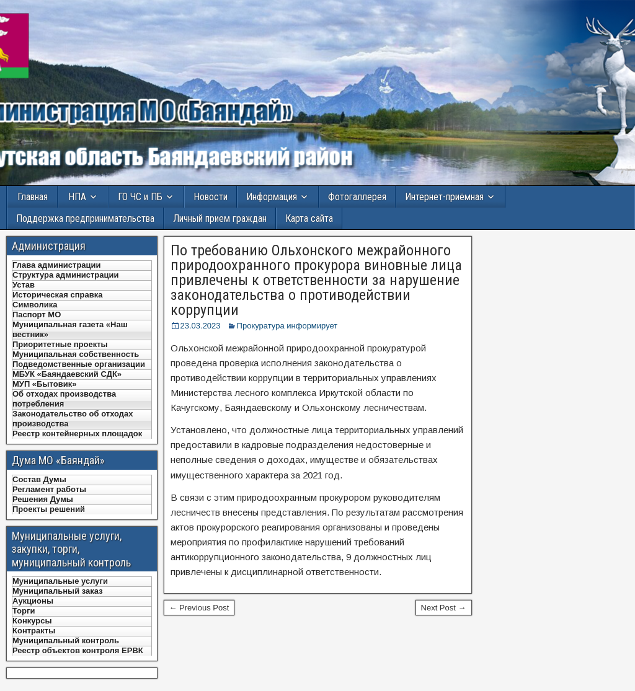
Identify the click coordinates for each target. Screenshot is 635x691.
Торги (23, 610)
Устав (23, 284)
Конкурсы (32, 620)
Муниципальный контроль (65, 640)
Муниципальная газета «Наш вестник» (70, 329)
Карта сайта (309, 218)
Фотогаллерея (357, 197)
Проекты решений (48, 509)
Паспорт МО (36, 314)
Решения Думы (42, 499)
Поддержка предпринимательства (85, 218)
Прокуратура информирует (287, 325)
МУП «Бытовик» (44, 384)
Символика (34, 304)
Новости (210, 197)
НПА (77, 197)
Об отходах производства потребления (64, 398)
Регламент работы (49, 489)
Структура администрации (65, 274)
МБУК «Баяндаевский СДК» (67, 374)
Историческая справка (57, 294)
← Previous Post (199, 607)
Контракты (33, 630)
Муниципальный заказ (57, 591)
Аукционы (32, 600)
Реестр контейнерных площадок (77, 433)
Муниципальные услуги (60, 581)
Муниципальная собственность (75, 354)
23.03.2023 (200, 325)
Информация (271, 197)
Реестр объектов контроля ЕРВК (77, 650)
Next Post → (443, 607)
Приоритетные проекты (60, 344)
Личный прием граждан (220, 218)
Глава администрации (56, 265)
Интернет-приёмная (444, 197)
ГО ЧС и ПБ (140, 197)
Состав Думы (39, 479)
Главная (32, 197)
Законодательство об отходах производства (72, 418)
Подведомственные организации (78, 364)
